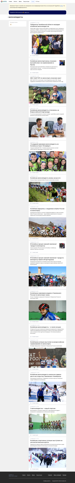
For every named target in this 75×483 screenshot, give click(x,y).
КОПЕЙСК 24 (14, 474)
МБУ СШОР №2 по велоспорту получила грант (45, 78)
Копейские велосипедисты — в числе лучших (45, 327)
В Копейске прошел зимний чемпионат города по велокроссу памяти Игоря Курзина (47, 258)
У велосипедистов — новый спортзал (42, 408)
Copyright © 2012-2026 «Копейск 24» (59, 480)
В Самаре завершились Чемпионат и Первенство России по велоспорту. (46, 345)
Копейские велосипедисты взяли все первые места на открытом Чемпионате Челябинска (45, 375)
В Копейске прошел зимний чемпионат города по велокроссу (43, 245)
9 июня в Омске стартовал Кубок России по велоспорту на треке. (44, 180)
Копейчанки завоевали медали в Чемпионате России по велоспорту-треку (45, 294)
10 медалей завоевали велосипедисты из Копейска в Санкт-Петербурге (44, 145)
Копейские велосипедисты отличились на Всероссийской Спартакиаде (44, 111)
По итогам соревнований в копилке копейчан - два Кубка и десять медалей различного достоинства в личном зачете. (47, 114)
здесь (61, 5)
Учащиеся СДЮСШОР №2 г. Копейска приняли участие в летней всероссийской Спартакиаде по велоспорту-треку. (44, 148)
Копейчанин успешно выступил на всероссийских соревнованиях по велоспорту (47, 343)
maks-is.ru (26, 12)
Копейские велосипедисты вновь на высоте (45, 178)
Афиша (20, 1)
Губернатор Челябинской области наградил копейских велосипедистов (45, 25)
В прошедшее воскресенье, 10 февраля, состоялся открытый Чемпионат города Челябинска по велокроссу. (46, 379)
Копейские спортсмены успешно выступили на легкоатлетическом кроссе (46, 441)
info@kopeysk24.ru (46, 480)
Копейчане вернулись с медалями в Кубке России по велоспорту (47, 209)
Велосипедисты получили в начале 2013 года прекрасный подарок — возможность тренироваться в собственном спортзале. (45, 411)
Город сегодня (26, 1)
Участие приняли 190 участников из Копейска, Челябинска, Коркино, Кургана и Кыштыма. (43, 248)
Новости (15, 1)
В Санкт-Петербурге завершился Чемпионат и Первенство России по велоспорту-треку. (45, 297)
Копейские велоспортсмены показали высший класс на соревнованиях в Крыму (43, 63)
